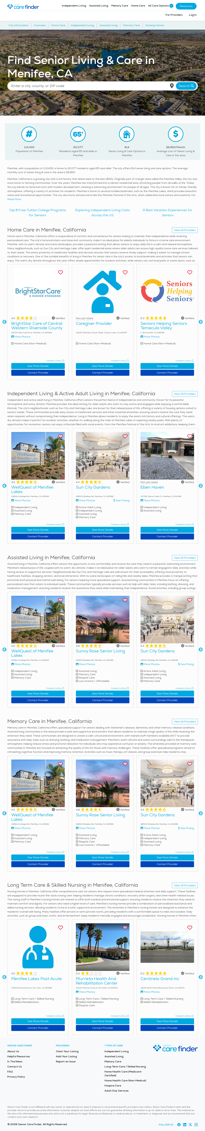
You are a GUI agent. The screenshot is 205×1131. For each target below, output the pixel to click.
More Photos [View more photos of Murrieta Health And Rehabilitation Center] (85, 992)
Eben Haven (152, 487)
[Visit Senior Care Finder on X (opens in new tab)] (190, 1124)
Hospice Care (112, 1085)
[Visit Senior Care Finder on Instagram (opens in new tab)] (196, 1124)
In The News (14, 1061)
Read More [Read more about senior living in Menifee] (14, 199)
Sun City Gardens (93, 487)
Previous (4, 321)
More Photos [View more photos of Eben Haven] (150, 500)
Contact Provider (37, 372)
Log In (193, 14)
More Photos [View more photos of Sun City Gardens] (85, 500)
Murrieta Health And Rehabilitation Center (97, 981)
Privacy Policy (16, 1076)
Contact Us (14, 1066)
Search (186, 86)
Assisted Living (98, 5)
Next (200, 321)
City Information (18, 25)
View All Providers (185, 230)
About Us (13, 1051)
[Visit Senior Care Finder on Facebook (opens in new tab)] (179, 1124)
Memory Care (119, 5)
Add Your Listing (66, 1056)
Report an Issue (65, 1061)
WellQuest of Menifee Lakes (32, 489)
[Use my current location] (172, 86)
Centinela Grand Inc (160, 978)
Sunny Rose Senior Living (100, 651)
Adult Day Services (116, 1090)
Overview (40, 25)
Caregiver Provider (94, 323)
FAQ (10, 1071)
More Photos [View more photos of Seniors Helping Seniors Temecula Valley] (150, 336)
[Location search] (102, 86)
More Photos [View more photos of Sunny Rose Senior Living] (85, 664)
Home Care (138, 5)
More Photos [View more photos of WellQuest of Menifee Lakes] (20, 500)
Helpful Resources (18, 1056)
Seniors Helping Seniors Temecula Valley (164, 326)
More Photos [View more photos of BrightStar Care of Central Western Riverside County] (20, 336)
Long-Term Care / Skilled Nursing (125, 1066)
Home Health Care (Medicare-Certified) (123, 1073)
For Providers (174, 14)
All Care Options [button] (160, 6)
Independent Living (74, 5)
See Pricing (121, 500)
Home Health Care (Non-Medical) (125, 1080)
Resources (186, 6)
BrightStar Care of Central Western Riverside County (37, 326)
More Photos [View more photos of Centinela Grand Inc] (150, 992)
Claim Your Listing (67, 1051)
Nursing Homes (154, 25)
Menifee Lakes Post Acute (36, 978)
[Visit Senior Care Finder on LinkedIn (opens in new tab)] (184, 1124)
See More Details (38, 366)
